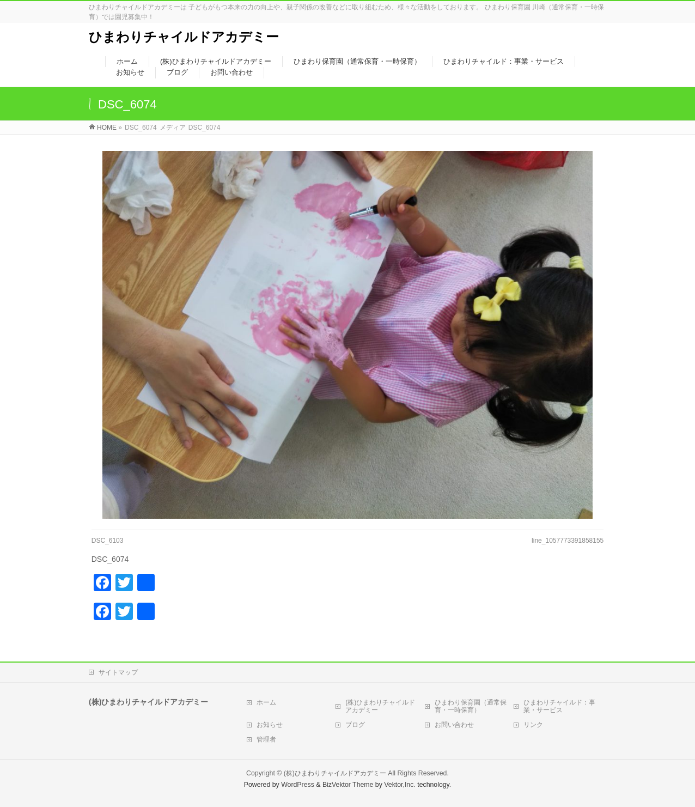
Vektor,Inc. (400, 784)
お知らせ (270, 725)
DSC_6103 (108, 540)
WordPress (297, 784)
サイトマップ (118, 672)
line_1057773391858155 (567, 540)
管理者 (266, 739)
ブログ (355, 725)
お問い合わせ (454, 725)
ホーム (266, 702)
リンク (533, 725)
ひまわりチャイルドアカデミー (184, 36)
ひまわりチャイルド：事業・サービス (559, 706)
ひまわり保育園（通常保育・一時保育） (471, 706)
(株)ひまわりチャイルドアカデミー (380, 706)
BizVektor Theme (348, 784)
